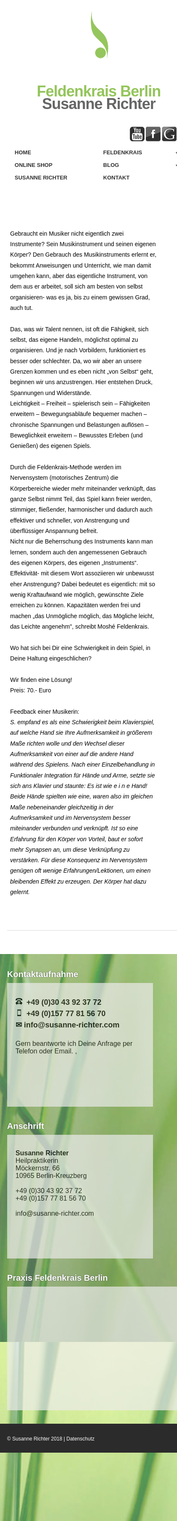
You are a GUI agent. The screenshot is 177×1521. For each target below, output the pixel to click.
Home (23, 152)
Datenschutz (81, 1439)
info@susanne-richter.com (72, 1025)
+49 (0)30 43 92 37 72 (64, 1002)
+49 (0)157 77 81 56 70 (66, 1013)
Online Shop (34, 165)
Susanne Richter (41, 177)
